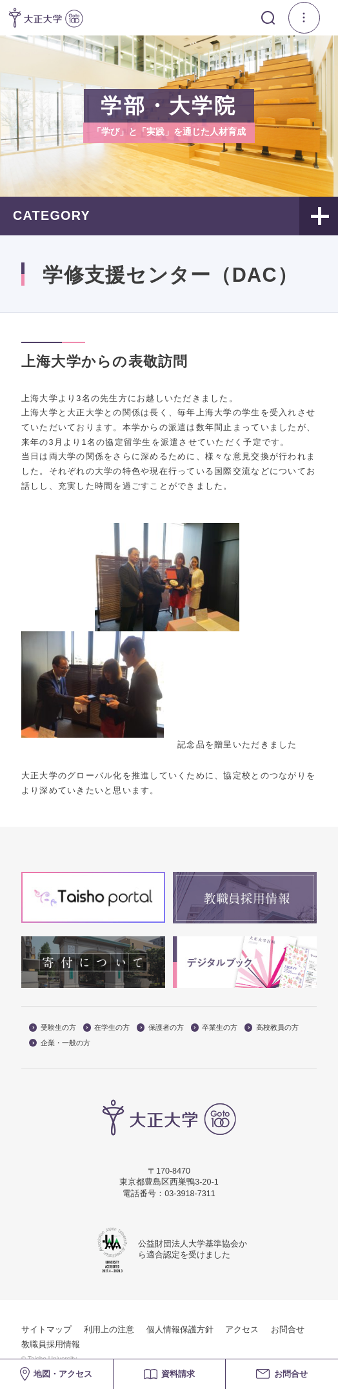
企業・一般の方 (59, 1043)
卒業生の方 (214, 1027)
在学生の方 (106, 1027)
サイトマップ (46, 1329)
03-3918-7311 (189, 1193)
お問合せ (287, 1329)
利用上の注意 (109, 1329)
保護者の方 (160, 1027)
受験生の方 (52, 1027)
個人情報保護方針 (180, 1329)
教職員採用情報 (50, 1344)
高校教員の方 (271, 1027)
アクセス (242, 1329)
